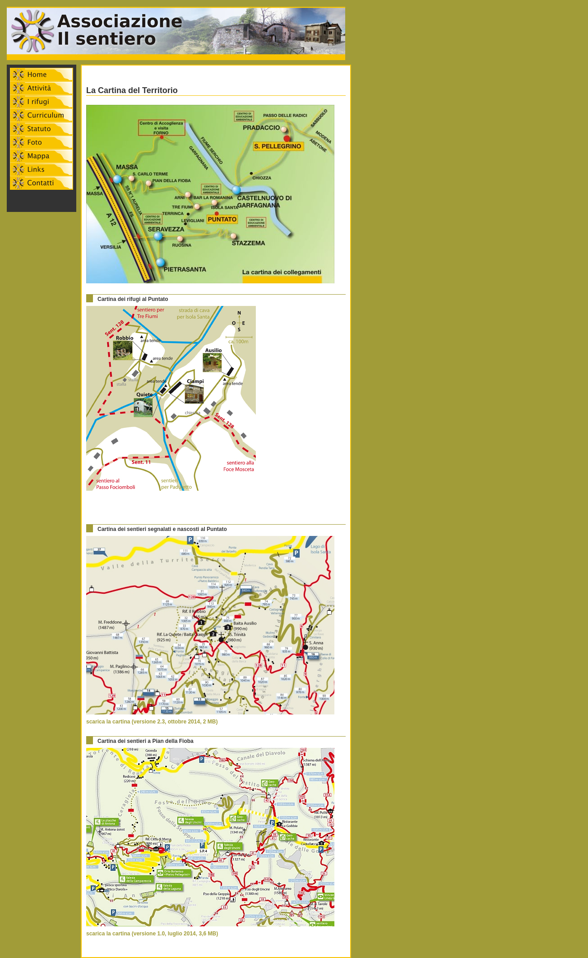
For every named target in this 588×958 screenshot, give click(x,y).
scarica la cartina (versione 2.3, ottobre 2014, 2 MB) (152, 721)
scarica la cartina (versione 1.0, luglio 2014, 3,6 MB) (152, 933)
